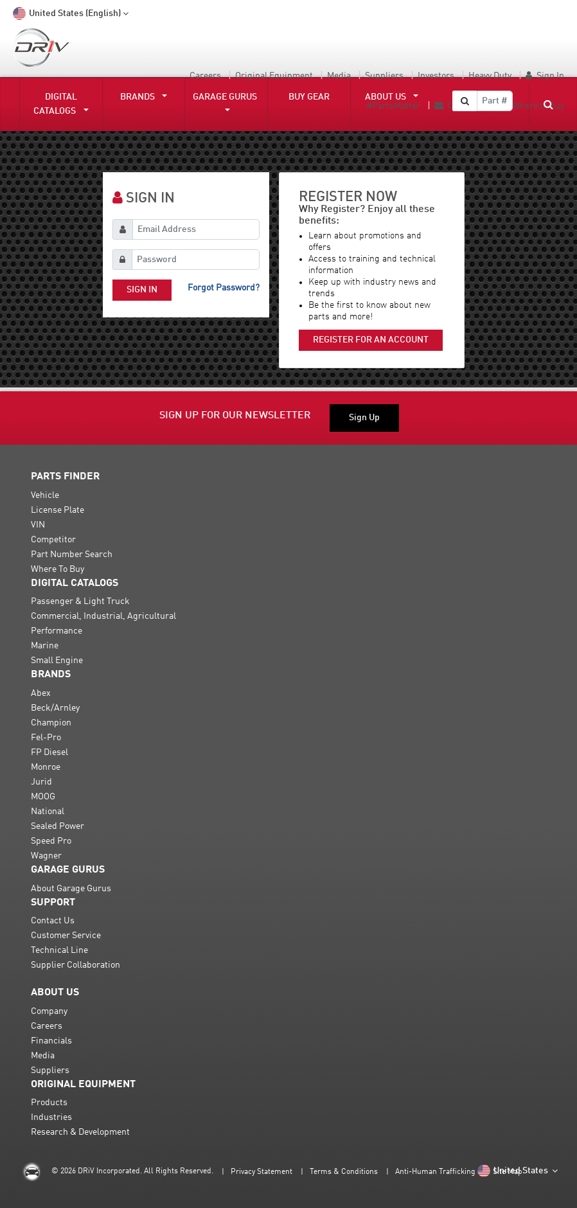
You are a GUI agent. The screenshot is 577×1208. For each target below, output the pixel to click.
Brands (140, 97)
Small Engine (57, 660)
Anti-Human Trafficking (435, 1172)
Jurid (41, 781)
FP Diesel (49, 752)
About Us (388, 97)
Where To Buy (57, 569)
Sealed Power (57, 826)
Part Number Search (71, 554)
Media (339, 75)
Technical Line (59, 950)
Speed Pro (51, 841)
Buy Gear (309, 97)
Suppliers (384, 75)
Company (49, 1011)
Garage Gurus (225, 97)
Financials (51, 1040)
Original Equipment (274, 75)
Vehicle (45, 495)
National (47, 811)
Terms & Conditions (344, 1172)
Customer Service (66, 935)
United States (518, 1171)
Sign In (550, 75)
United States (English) (71, 14)
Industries (51, 1117)
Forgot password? (224, 287)
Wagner (46, 855)
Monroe (45, 767)
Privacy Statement (261, 1172)
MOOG (43, 796)
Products (49, 1102)
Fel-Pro (46, 737)
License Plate (57, 510)
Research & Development (80, 1132)
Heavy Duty (489, 75)
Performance (56, 630)
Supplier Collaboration (75, 965)
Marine (44, 645)
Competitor (53, 539)
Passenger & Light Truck (80, 601)
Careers (205, 75)
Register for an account (371, 339)
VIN (38, 524)
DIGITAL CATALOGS (57, 104)
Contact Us (53, 920)
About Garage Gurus (71, 888)
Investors (436, 75)
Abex (41, 693)
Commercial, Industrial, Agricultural (103, 616)
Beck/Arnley (55, 708)
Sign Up (364, 417)
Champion (51, 722)
